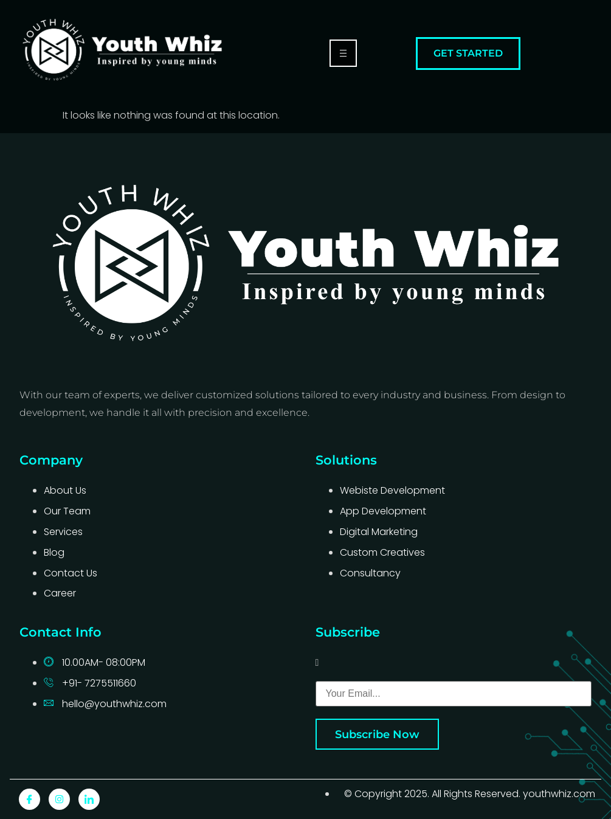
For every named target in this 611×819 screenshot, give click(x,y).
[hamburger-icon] (343, 53)
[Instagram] (59, 799)
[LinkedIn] (89, 799)
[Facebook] (29, 799)
